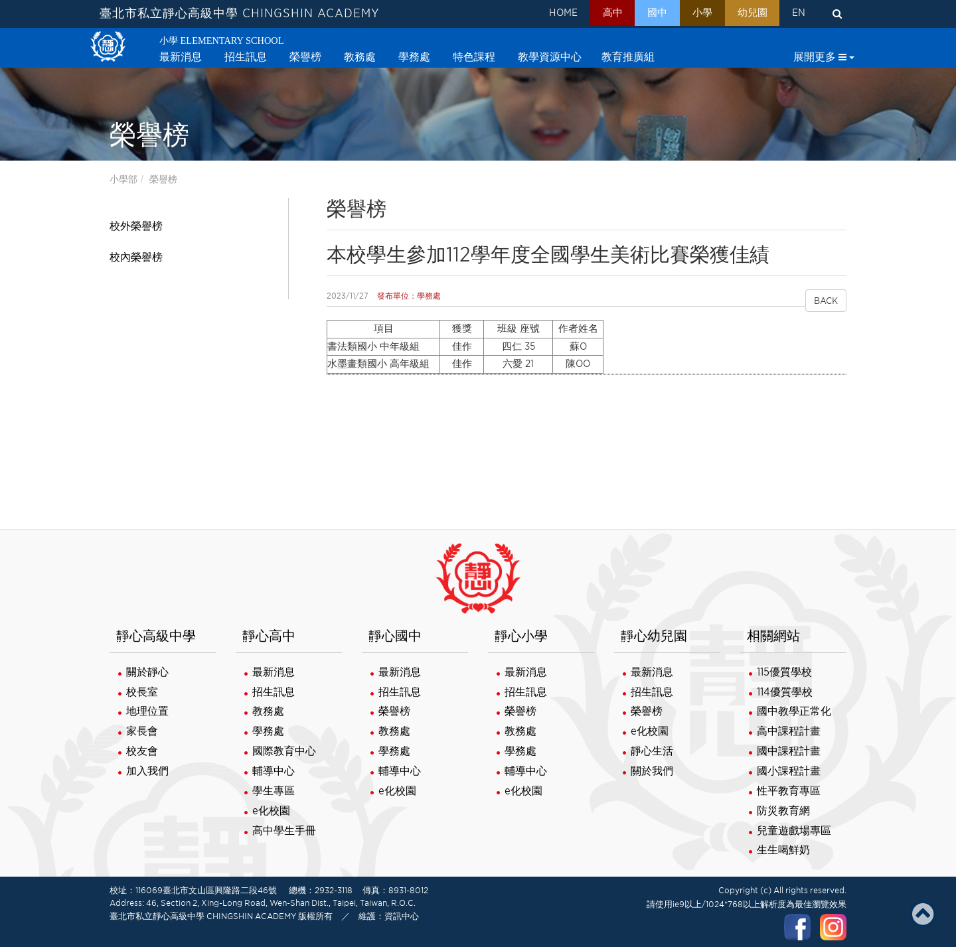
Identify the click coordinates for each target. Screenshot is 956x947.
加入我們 (147, 771)
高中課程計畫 (789, 731)
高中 (593, 14)
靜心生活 (652, 751)
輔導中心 (273, 771)
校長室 (142, 692)
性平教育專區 (789, 790)
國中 (643, 14)
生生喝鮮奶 (783, 849)
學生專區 (273, 790)
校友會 (142, 751)
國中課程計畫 (789, 751)
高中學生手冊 (284, 830)
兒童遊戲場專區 (794, 830)
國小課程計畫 (789, 771)
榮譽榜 (163, 179)
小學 (692, 14)
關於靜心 (147, 672)
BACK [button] (826, 300)
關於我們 (652, 771)
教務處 (268, 711)
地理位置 (147, 711)
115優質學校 (784, 672)
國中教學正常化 (794, 711)
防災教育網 (783, 810)
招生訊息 (273, 692)
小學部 (123, 179)
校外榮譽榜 (136, 226)
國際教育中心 (284, 751)
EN (796, 14)
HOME (540, 14)
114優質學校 (785, 692)
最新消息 (273, 672)
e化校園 (271, 810)
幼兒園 (746, 14)
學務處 (268, 731)
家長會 (142, 731)
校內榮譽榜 (136, 257)
